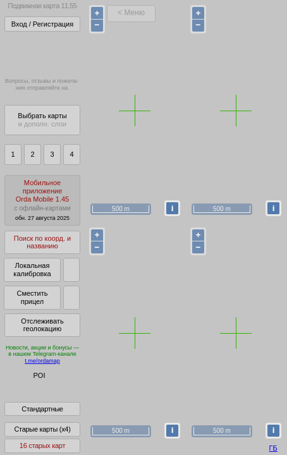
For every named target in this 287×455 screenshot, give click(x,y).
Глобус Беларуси (36, 387)
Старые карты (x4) (42, 438)
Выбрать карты (42, 120)
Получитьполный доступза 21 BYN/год (42, 53)
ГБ (273, 448)
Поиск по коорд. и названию (42, 242)
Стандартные (42, 418)
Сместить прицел (31, 297)
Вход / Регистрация (42, 24)
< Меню (131, 12)
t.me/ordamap (42, 361)
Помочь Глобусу (34, 397)
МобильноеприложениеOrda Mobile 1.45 (42, 200)
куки (197, 420)
